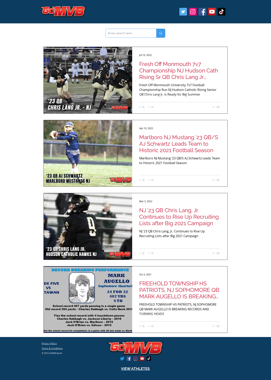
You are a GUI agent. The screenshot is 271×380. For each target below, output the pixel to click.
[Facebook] (202, 12)
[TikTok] (221, 12)
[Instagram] (193, 12)
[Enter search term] (128, 33)
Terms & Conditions (52, 348)
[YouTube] (212, 12)
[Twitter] (183, 12)
